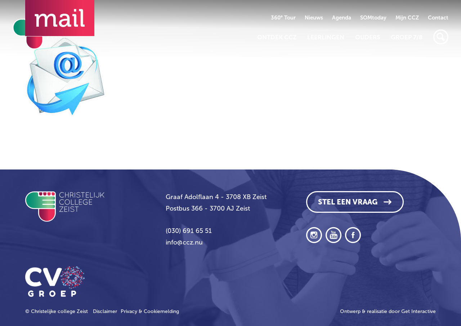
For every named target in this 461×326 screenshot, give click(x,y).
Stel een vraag (347, 202)
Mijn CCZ (407, 17)
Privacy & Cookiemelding (150, 311)
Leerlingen (325, 37)
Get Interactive (418, 311)
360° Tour (283, 17)
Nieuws (314, 17)
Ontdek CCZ (276, 37)
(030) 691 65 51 (189, 231)
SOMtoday (373, 17)
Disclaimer (105, 311)
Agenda (341, 17)
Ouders (367, 37)
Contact (438, 17)
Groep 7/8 (406, 37)
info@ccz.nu (184, 242)
